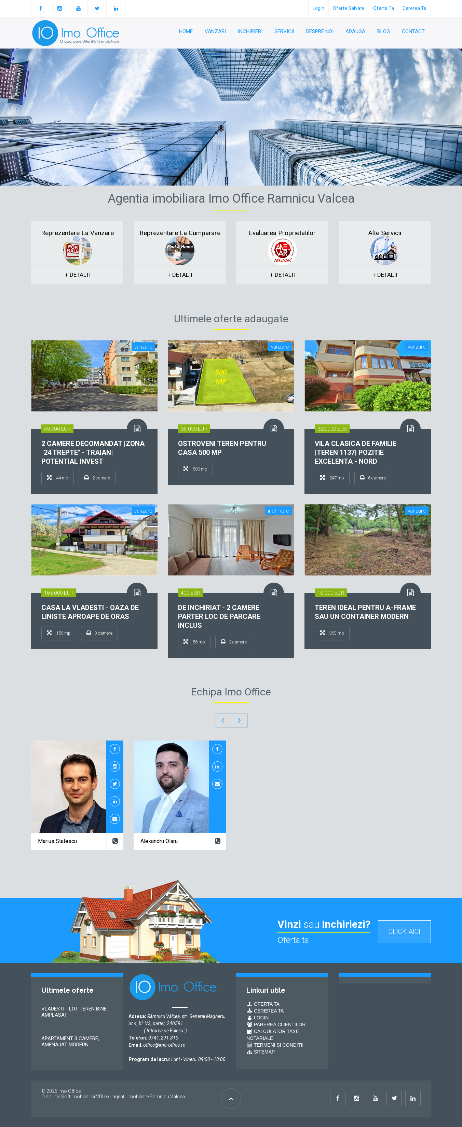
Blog (383, 31)
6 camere (373, 477)
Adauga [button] (355, 31)
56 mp (194, 641)
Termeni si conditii (274, 1045)
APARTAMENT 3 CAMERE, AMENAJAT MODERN (70, 1041)
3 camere (99, 633)
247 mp (332, 477)
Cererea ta (414, 8)
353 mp (332, 633)
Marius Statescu (57, 841)
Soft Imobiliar (75, 1096)
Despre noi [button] (320, 31)
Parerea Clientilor (275, 1024)
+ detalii (77, 274)
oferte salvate (349, 8)
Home (186, 31)
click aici (404, 931)
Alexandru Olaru (159, 841)
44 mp (57, 477)
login (318, 8)
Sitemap (260, 1052)
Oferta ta (383, 8)
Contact (413, 31)
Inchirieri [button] (250, 31)
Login (257, 1017)
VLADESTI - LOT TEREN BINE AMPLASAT (74, 1012)
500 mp (195, 469)
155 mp (59, 633)
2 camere (97, 477)
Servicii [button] (284, 31)
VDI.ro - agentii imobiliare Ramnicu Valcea (140, 1096)
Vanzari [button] (215, 31)
